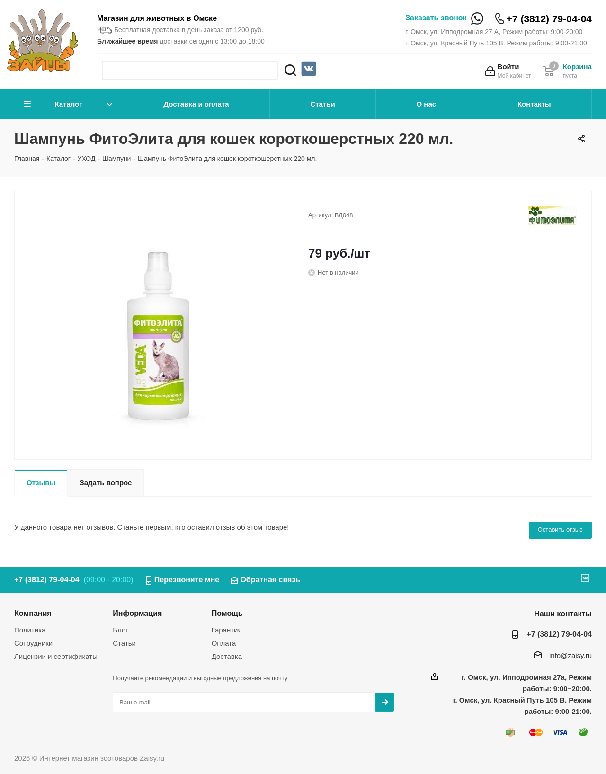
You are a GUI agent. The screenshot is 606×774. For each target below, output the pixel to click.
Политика (29, 630)
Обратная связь (270, 580)
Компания (33, 613)
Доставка (227, 656)
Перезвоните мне (187, 580)
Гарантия (227, 630)
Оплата (224, 643)
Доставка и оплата (196, 104)
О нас (427, 104)
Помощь (227, 613)
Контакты (534, 104)
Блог (120, 630)
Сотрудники (33, 643)
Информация (137, 613)
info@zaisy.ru (570, 655)
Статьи (322, 104)
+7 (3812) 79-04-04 (549, 18)
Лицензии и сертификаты (56, 656)
